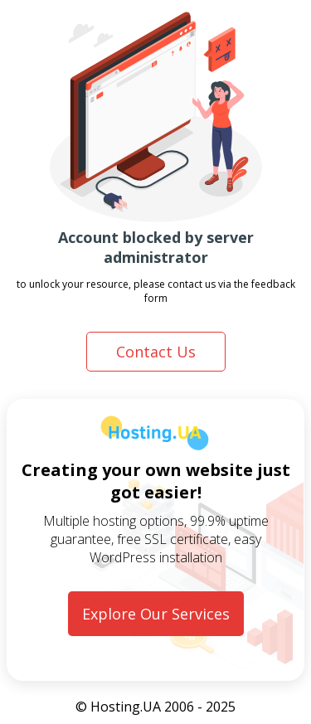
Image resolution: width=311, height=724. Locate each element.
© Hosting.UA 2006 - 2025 (155, 706)
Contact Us (156, 352)
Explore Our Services (156, 614)
